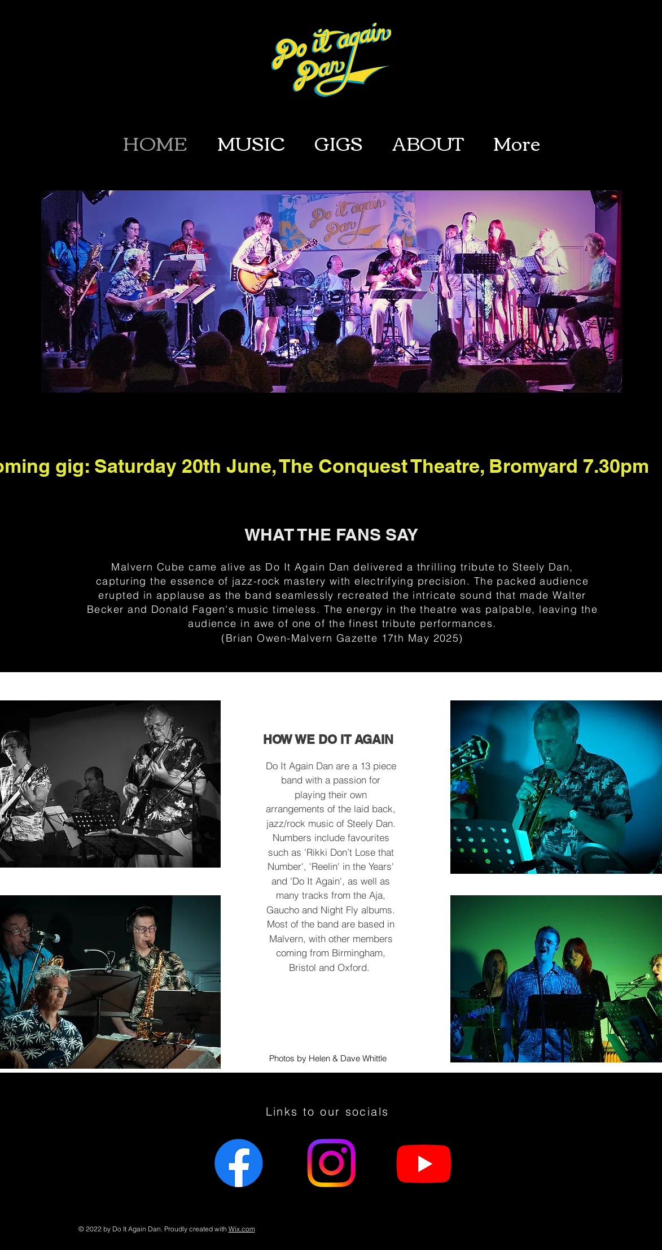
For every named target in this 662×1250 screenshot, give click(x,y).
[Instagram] (331, 1163)
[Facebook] (239, 1163)
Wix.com (242, 1229)
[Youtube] (424, 1163)
